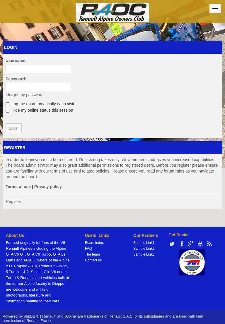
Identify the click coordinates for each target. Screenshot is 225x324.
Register (13, 201)
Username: (16, 60)
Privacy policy (48, 186)
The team (92, 254)
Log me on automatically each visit (40, 103)
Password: (16, 79)
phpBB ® (31, 316)
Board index (94, 243)
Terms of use (18, 186)
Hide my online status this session (39, 110)
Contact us (93, 260)
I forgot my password (25, 94)
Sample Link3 (144, 254)
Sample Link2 (144, 249)
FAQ (88, 249)
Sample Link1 (144, 243)
